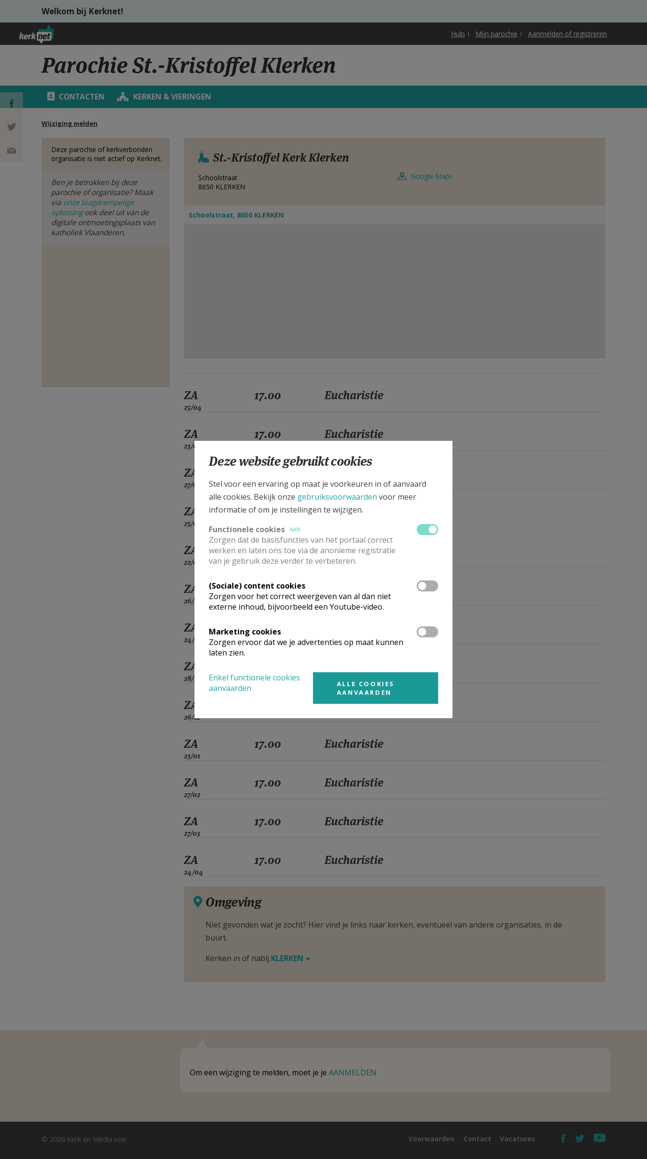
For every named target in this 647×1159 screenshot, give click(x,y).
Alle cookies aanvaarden (366, 688)
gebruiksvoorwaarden (337, 497)
